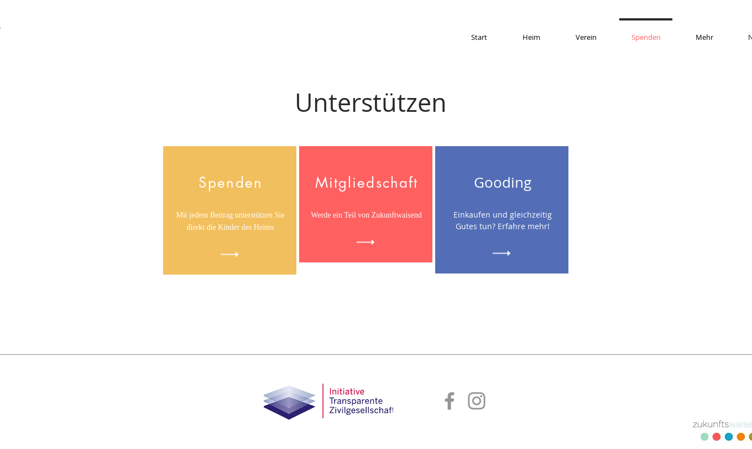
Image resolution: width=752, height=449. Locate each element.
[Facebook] (449, 400)
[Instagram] (476, 400)
